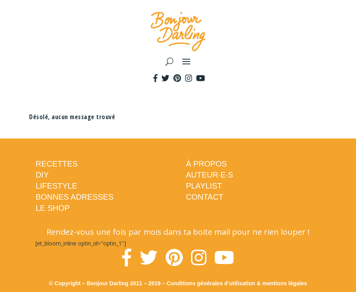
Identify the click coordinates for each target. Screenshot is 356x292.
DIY (41, 174)
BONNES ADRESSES (74, 197)
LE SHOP (52, 208)
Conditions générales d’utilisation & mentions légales (237, 283)
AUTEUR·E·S (209, 174)
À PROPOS (206, 163)
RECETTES (56, 163)
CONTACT (204, 197)
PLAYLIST (204, 186)
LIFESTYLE (56, 186)
